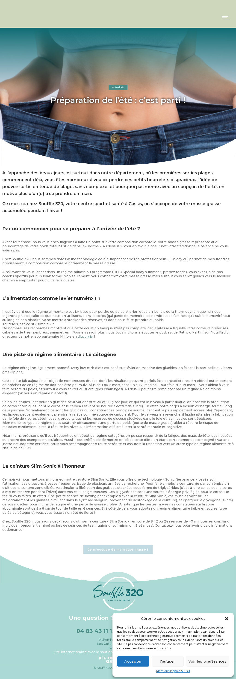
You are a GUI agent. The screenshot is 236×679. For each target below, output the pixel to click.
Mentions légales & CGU (173, 671)
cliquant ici (85, 336)
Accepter (132, 661)
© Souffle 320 (104, 668)
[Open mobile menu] (226, 17)
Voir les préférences (206, 661)
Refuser (166, 661)
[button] (226, 618)
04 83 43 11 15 (96, 631)
